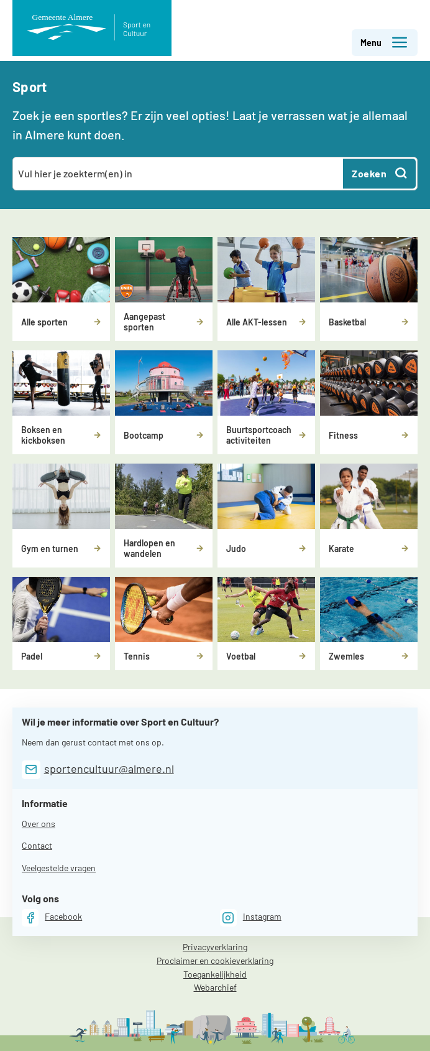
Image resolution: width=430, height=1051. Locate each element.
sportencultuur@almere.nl (109, 768)
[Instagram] (250, 917)
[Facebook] (52, 917)
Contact (37, 845)
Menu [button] (384, 43)
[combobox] (178, 174)
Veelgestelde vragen (59, 867)
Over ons (38, 823)
